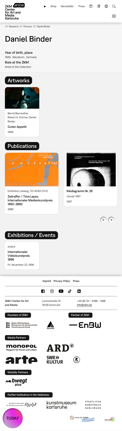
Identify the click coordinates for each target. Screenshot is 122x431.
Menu (114, 16)
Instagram (52, 291)
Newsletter (67, 6)
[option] (23, 112)
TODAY (12, 418)
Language (106, 6)
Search (114, 6)
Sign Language (98, 6)
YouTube (61, 291)
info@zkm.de (84, 305)
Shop (53, 6)
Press (81, 6)
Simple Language (91, 6)
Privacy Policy (62, 281)
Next (111, 220)
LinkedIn (79, 291)
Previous (103, 220)
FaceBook (43, 291)
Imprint (47, 281)
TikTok (70, 291)
